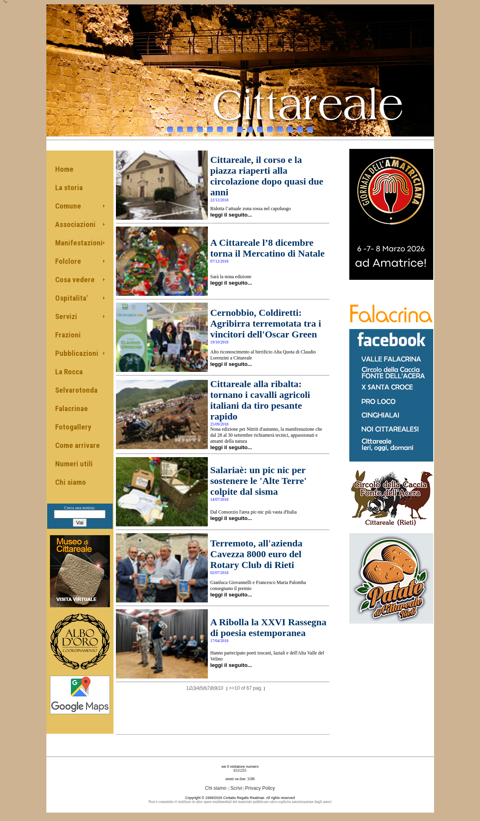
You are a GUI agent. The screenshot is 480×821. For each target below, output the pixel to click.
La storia (69, 187)
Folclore (68, 261)
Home (64, 169)
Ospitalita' (71, 298)
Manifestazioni (79, 242)
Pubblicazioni (76, 353)
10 (260, 127)
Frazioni (68, 334)
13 (290, 127)
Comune (68, 206)
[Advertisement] (223, 707)
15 (310, 127)
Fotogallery (73, 427)
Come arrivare (77, 445)
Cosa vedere (75, 279)
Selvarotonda (76, 390)
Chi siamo (70, 482)
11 (270, 127)
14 (300, 127)
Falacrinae (71, 408)
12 (280, 127)
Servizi (66, 316)
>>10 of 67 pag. (246, 688)
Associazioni (75, 224)
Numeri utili (74, 463)
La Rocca (69, 371)
